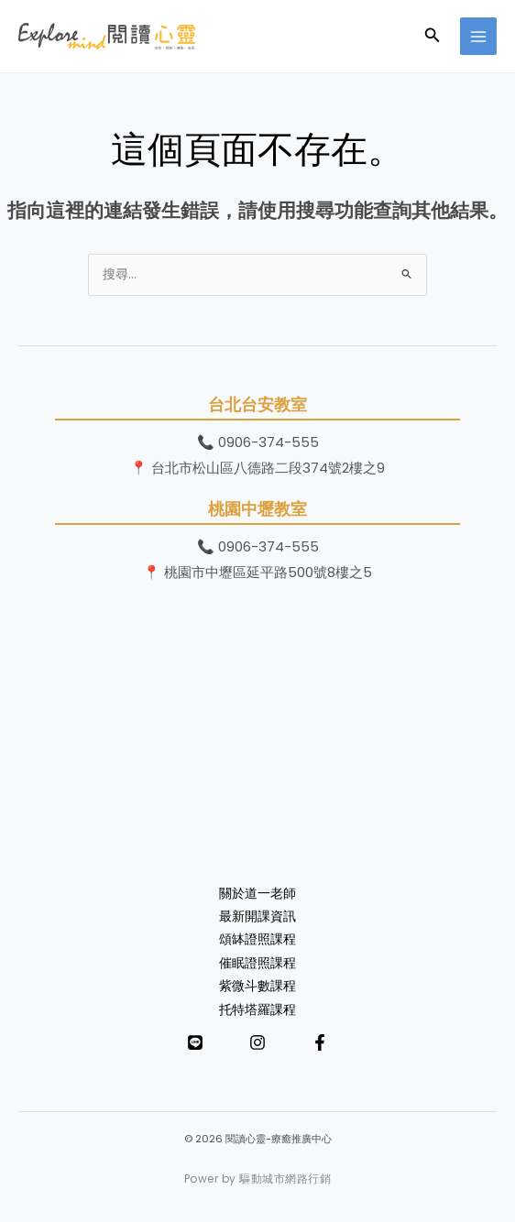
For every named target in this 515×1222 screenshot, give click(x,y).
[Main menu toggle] (479, 36)
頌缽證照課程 (257, 939)
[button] (432, 36)
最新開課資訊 (257, 916)
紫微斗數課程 (257, 986)
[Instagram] (257, 1042)
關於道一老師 (257, 893)
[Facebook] (320, 1042)
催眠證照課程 (257, 963)
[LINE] (195, 1042)
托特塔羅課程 (257, 1010)
